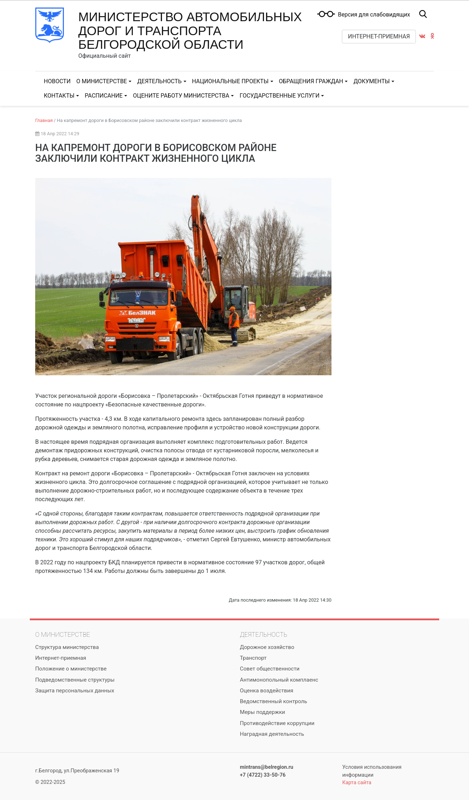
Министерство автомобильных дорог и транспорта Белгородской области (190, 30)
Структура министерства (67, 647)
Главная (44, 120)
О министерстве (101, 81)
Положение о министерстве (71, 668)
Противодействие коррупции (277, 723)
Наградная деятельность (272, 734)
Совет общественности (269, 668)
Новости (57, 81)
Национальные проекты (230, 81)
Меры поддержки (262, 712)
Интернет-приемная (379, 36)
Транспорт (253, 658)
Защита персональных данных (74, 690)
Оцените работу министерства (181, 95)
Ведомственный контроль (273, 701)
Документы (371, 81)
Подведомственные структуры (75, 680)
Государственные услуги (279, 95)
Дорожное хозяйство (267, 647)
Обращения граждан (311, 81)
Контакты (59, 95)
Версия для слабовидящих (374, 15)
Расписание (103, 95)
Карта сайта (356, 783)
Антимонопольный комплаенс (279, 680)
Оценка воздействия (266, 690)
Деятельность (159, 81)
